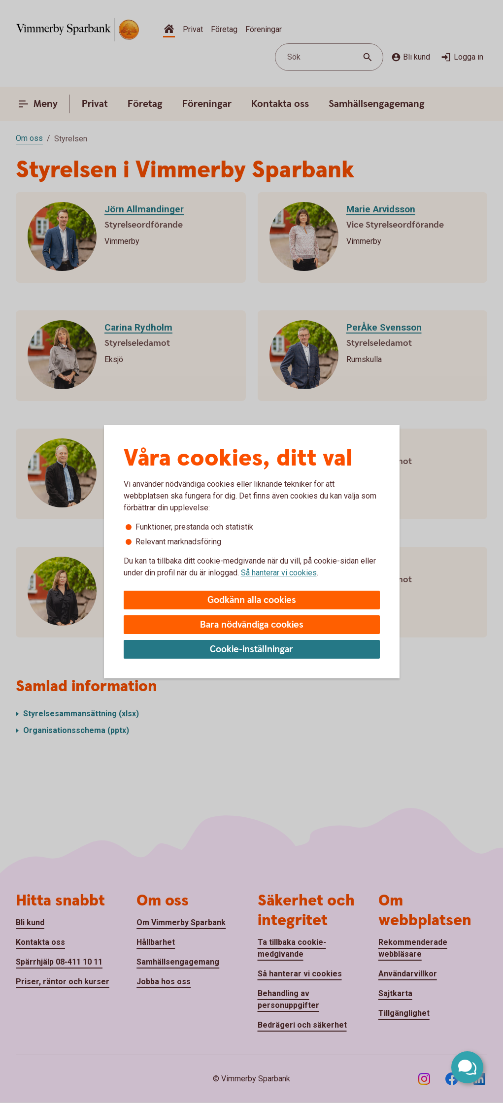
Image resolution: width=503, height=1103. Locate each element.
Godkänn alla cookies (251, 600)
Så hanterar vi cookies (279, 572)
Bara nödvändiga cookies (251, 625)
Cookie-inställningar (251, 649)
